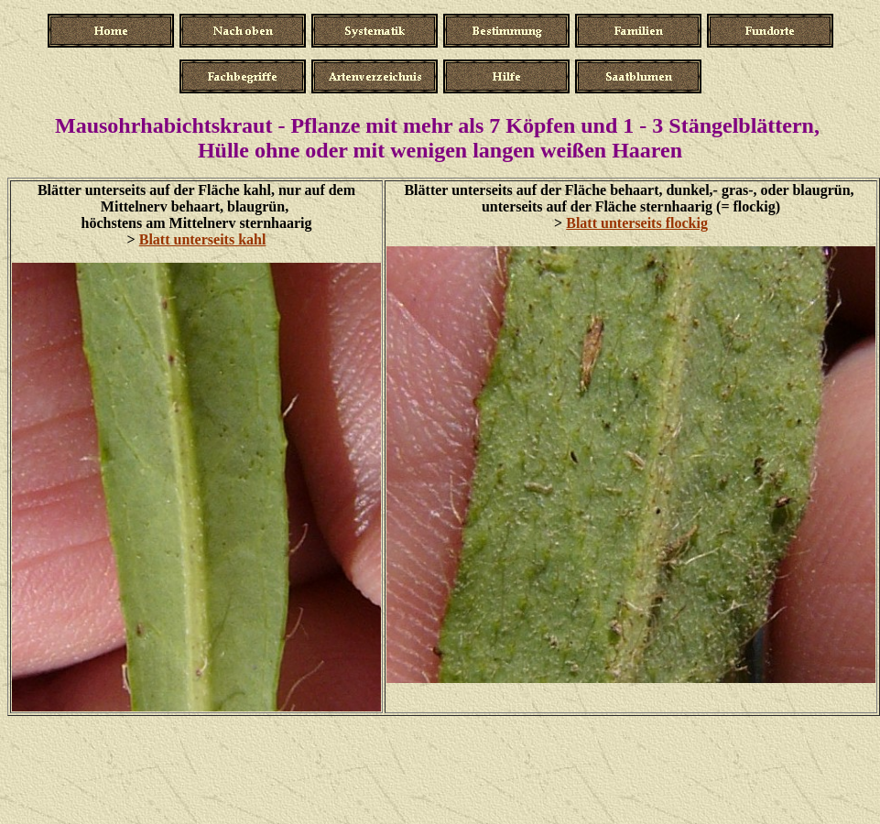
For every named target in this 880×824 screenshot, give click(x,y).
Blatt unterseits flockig (637, 223)
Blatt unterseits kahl (202, 239)
